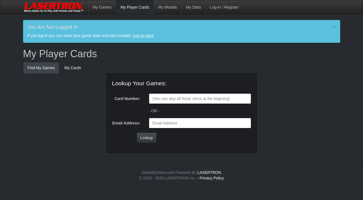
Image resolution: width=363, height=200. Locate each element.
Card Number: (127, 98)
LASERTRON (209, 172)
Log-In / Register (224, 7)
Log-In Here (143, 35)
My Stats (193, 7)
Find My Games (41, 68)
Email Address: (126, 123)
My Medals (167, 7)
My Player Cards (134, 7)
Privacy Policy (212, 178)
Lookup (146, 138)
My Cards (72, 68)
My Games (102, 7)
